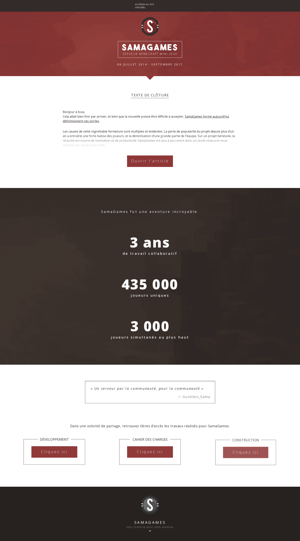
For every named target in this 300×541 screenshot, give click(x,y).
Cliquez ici (54, 454)
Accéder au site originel (144, 6)
